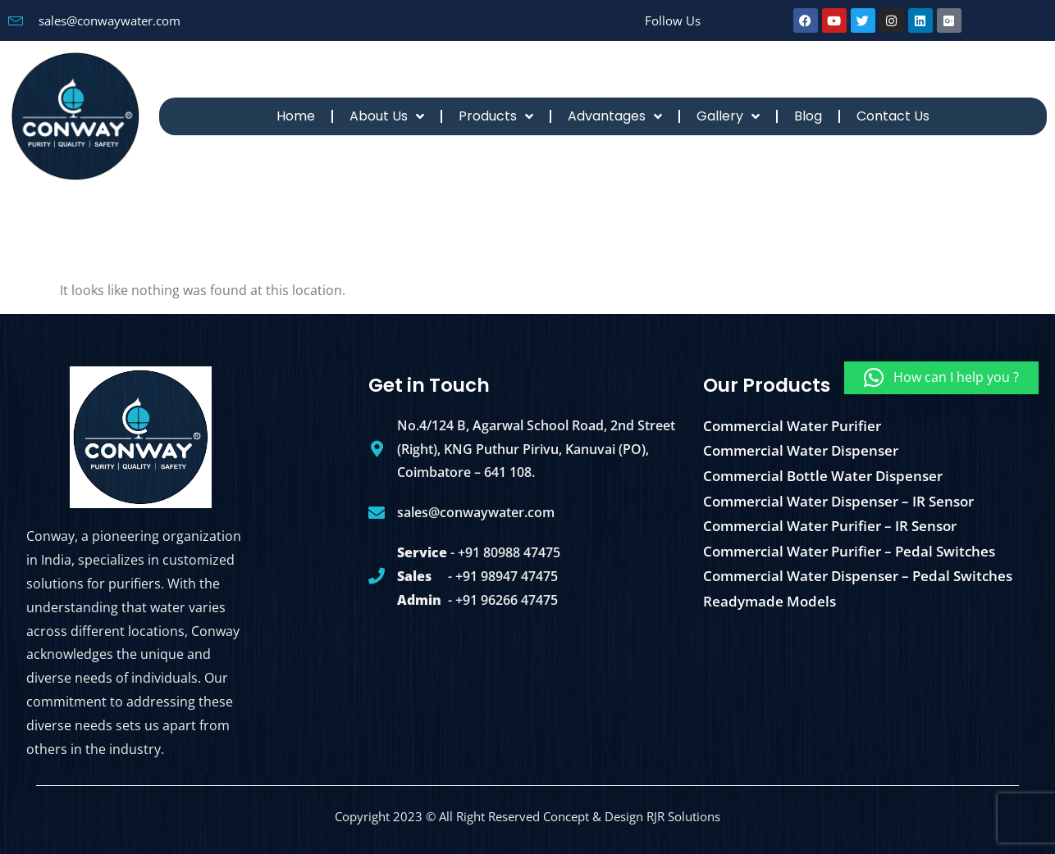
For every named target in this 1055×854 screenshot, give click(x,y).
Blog (808, 116)
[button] (941, 377)
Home (295, 116)
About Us (386, 116)
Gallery (728, 116)
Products (496, 116)
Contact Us (892, 116)
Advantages (615, 116)
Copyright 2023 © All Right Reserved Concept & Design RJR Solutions (527, 816)
